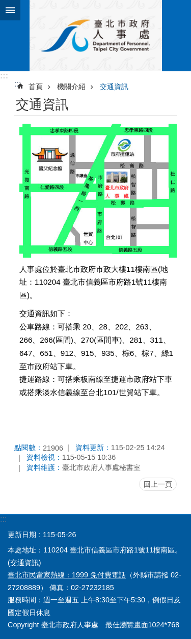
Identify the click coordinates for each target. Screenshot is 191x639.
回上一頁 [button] (158, 484)
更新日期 (22, 535)
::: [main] (17, 83)
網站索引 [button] (10, 10)
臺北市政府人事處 (95, 35)
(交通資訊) (24, 563)
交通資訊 (114, 86)
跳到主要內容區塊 (5, 5)
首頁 (36, 86)
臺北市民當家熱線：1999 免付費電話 (67, 575)
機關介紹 (71, 86)
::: (4, 75)
